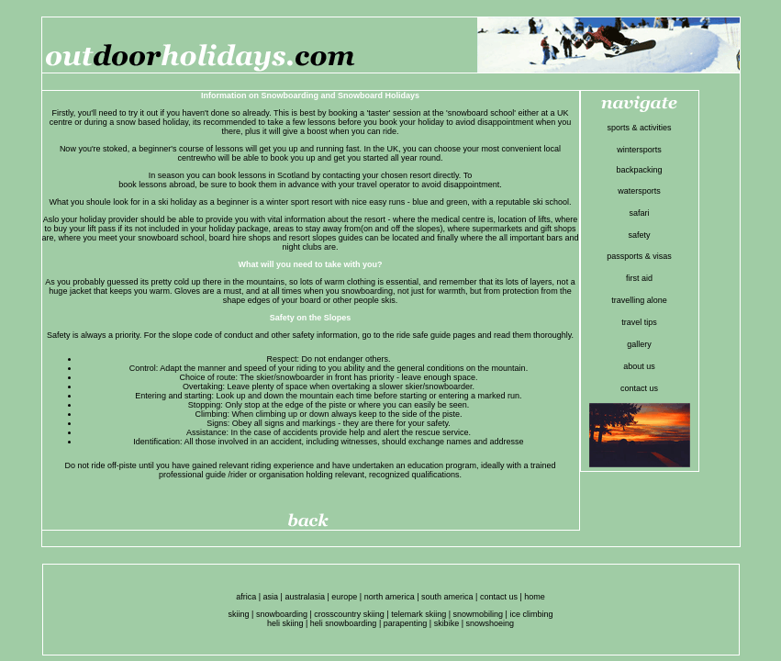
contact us (639, 388)
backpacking (639, 169)
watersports (639, 191)
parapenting (406, 623)
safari (639, 213)
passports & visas (639, 256)
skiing (239, 614)
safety (639, 235)
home (534, 596)
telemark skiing (418, 614)
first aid (639, 278)
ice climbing (530, 614)
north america (389, 596)
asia (271, 596)
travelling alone (639, 300)
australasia (305, 596)
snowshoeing (489, 623)
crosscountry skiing (349, 614)
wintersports (639, 149)
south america (447, 596)
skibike (447, 623)
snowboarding (281, 614)
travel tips (639, 322)
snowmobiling (478, 614)
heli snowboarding (343, 623)
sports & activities (639, 127)
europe (344, 596)
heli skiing (285, 623)
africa (246, 596)
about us (639, 366)
